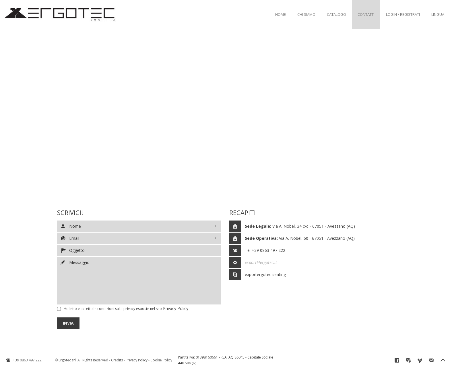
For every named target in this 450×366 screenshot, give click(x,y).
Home (280, 14)
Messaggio (139, 280)
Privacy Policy (175, 308)
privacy (129, 308)
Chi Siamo (306, 14)
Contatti (366, 14)
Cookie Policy (161, 360)
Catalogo (336, 14)
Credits (117, 360)
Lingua (437, 14)
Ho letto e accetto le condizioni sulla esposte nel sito (113, 308)
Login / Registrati (403, 14)
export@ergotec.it (261, 262)
